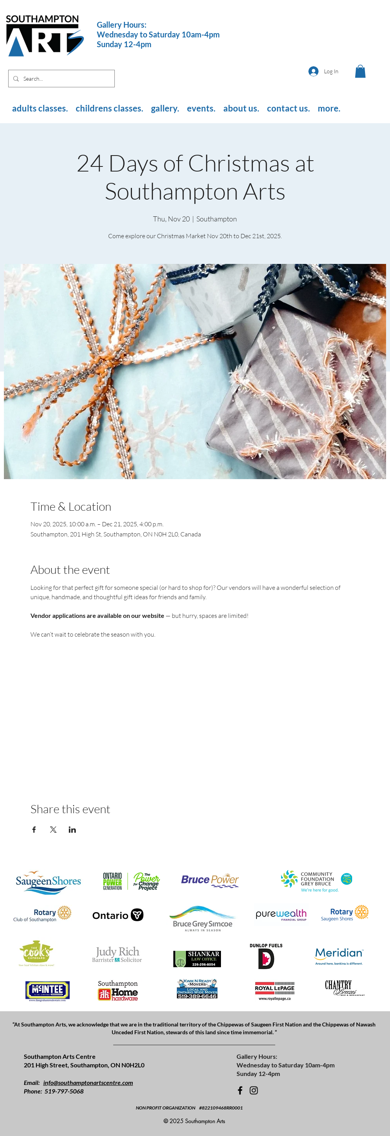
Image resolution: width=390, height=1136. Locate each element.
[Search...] (60, 78)
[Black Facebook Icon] (240, 1090)
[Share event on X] (53, 829)
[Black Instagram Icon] (253, 1090)
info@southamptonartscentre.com (88, 1082)
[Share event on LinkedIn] (72, 829)
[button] (360, 71)
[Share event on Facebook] (34, 829)
